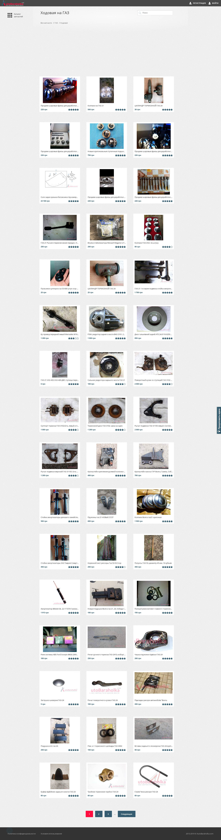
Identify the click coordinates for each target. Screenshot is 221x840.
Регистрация (199, 3)
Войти (215, 3)
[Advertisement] (110, 50)
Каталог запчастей (18, 15)
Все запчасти (46, 23)
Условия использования (51, 833)
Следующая (126, 814)
